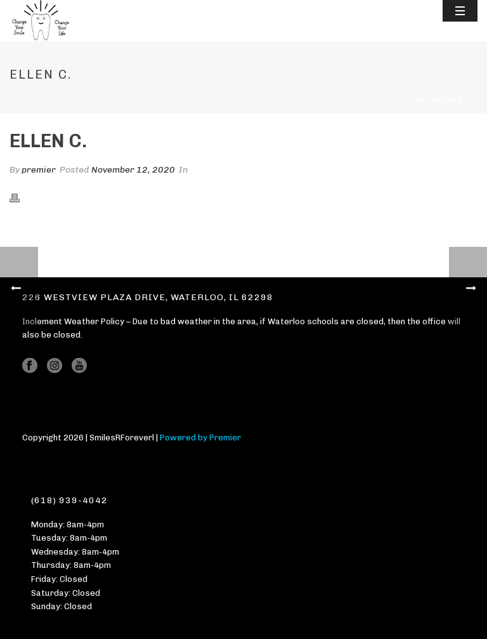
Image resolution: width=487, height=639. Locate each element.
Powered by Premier (200, 437)
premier (39, 169)
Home (416, 101)
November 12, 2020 (133, 169)
